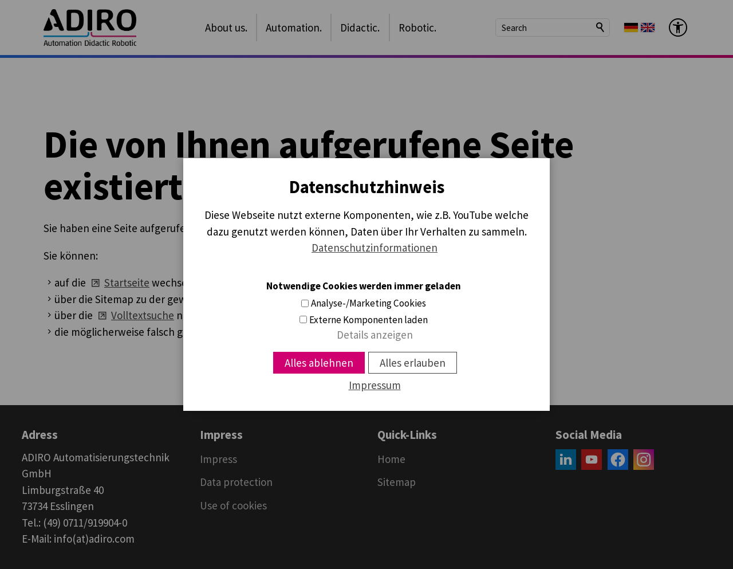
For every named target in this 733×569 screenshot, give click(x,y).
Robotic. (417, 27)
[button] (565, 459)
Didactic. (360, 27)
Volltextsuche (142, 315)
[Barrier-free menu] (678, 27)
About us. (226, 27)
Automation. (294, 27)
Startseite (126, 282)
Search (601, 27)
